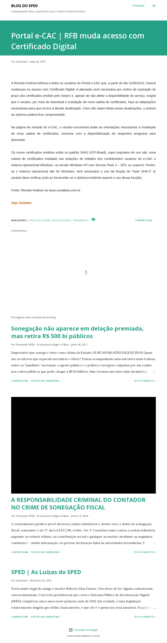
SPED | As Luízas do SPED (46, 572)
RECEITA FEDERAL (61, 220)
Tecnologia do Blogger (83, 629)
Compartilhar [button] (143, 220)
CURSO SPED (34, 220)
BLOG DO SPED (24, 5)
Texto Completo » (145, 380)
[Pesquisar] (139, 6)
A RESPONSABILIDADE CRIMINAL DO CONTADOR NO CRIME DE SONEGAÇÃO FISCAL (78, 503)
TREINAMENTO (80, 220)
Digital (46, 220)
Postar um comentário (45, 380)
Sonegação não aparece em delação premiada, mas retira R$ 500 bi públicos (77, 332)
